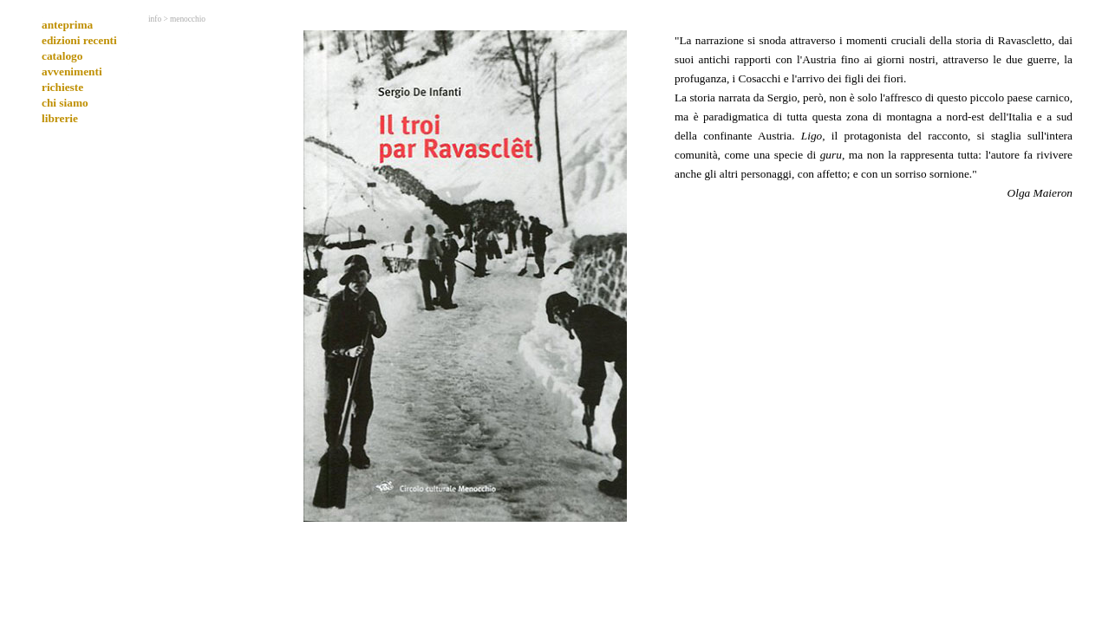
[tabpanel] (874, 116)
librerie (60, 118)
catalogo (62, 55)
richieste (62, 87)
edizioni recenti (79, 40)
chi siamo (65, 102)
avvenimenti (72, 71)
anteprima (67, 24)
